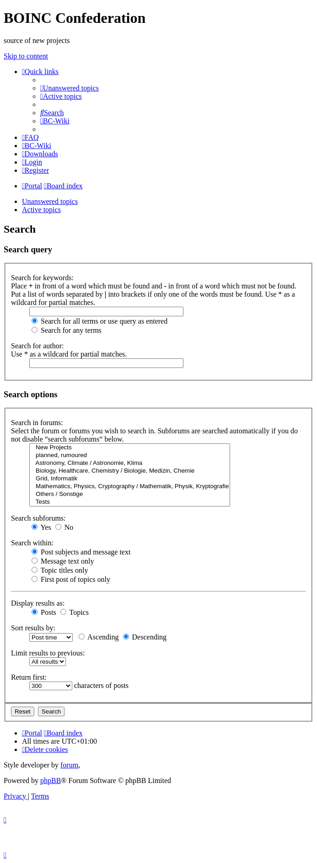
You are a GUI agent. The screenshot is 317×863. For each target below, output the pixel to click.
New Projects (130, 448)
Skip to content (26, 56)
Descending (145, 637)
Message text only (63, 561)
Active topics (41, 209)
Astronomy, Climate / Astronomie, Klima (130, 463)
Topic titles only (60, 570)
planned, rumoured (130, 455)
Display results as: (37, 603)
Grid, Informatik (130, 479)
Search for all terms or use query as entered (99, 321)
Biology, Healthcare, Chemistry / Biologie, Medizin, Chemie (130, 471)
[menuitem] (69, 88)
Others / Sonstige (130, 494)
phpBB (50, 780)
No (64, 527)
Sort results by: (33, 628)
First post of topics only (71, 579)
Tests (130, 502)
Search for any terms (67, 330)
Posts (44, 612)
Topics (74, 612)
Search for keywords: (42, 278)
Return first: (29, 677)
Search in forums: (37, 422)
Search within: (32, 543)
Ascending (99, 637)
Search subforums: (38, 518)
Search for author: (37, 346)
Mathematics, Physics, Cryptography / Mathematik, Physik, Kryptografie (130, 486)
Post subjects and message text (81, 552)
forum (69, 765)
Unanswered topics (50, 201)
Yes (41, 527)
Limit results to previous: (48, 653)
